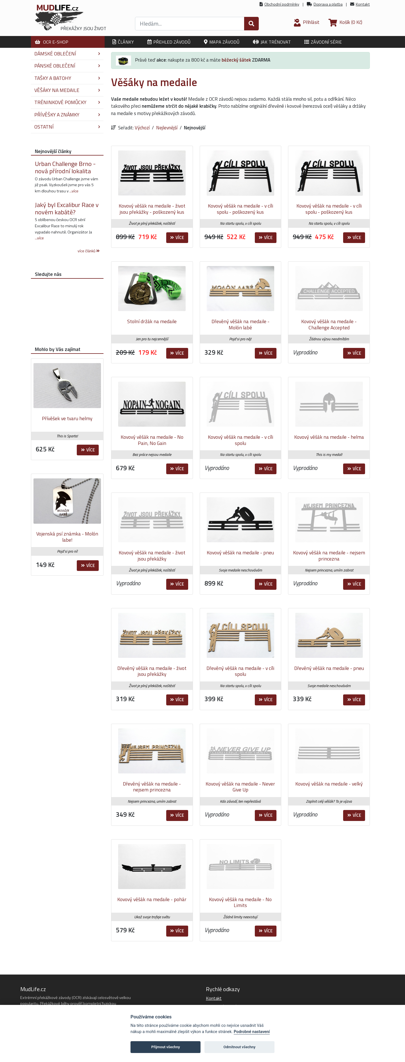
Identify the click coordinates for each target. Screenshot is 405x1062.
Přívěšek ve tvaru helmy (67, 418)
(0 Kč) (345, 22)
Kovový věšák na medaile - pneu (240, 552)
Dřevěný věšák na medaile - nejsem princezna (152, 787)
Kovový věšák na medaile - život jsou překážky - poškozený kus (152, 209)
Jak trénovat (272, 42)
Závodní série (323, 42)
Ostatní (67, 126)
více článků (89, 251)
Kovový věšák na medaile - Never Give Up (240, 787)
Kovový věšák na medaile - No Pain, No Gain (152, 440)
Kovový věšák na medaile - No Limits (240, 902)
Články (123, 42)
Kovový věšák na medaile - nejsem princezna (329, 555)
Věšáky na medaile (67, 90)
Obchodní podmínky (281, 4)
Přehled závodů (168, 42)
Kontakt (363, 4)
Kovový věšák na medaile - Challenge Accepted (329, 324)
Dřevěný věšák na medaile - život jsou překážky (151, 671)
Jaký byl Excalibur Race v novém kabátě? (67, 208)
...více (73, 191)
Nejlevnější (166, 127)
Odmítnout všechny (239, 1047)
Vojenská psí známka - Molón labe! (67, 537)
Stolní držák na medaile (152, 321)
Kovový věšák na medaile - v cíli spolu (240, 440)
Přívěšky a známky (67, 114)
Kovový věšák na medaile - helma (329, 437)
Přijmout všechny (165, 1047)
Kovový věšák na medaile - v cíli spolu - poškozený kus (240, 209)
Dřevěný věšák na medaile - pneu (329, 668)
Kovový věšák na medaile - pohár (151, 899)
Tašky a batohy (67, 78)
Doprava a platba (328, 4)
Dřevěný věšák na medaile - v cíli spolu (240, 671)
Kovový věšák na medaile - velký (329, 784)
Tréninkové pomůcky (67, 102)
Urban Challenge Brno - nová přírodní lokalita (65, 167)
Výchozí (142, 127)
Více (177, 237)
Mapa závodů (221, 42)
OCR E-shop (51, 42)
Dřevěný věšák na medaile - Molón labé (240, 324)
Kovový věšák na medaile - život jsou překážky (152, 555)
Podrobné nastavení (252, 1031)
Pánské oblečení (67, 65)
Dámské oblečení (67, 53)
